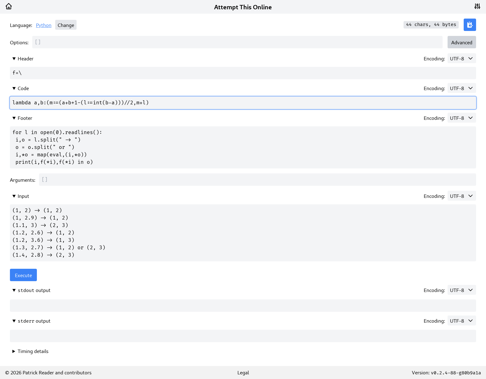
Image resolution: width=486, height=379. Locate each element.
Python (43, 24)
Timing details (33, 350)
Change (66, 24)
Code (23, 88)
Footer (25, 117)
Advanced (461, 42)
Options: (19, 42)
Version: (446, 372)
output (34, 290)
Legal (243, 372)
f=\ (243, 73)
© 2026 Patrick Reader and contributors (48, 372)
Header (25, 58)
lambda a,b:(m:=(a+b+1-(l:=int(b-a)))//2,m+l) (243, 103)
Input (23, 195)
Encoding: (434, 58)
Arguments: (22, 179)
